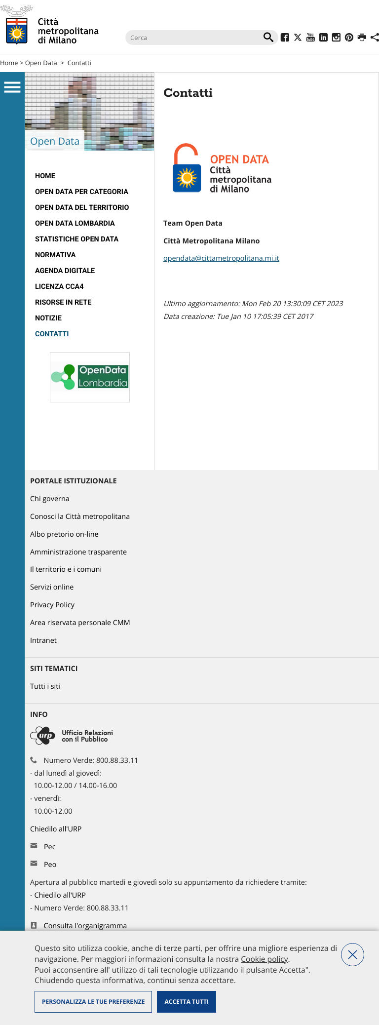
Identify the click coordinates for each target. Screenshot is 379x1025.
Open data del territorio (82, 207)
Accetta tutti (186, 1001)
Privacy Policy (52, 605)
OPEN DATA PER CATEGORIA (81, 192)
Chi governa (50, 499)
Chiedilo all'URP (56, 829)
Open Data (41, 62)
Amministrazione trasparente (78, 552)
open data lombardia (75, 223)
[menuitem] (89, 176)
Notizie (48, 318)
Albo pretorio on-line (64, 534)
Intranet (43, 640)
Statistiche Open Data (76, 239)
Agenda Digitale (65, 271)
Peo (50, 864)
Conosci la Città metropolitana (80, 516)
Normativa (55, 255)
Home (9, 62)
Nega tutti (352, 954)
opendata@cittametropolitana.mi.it (221, 258)
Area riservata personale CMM (80, 623)
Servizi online (52, 587)
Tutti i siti (45, 686)
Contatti (79, 62)
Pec (50, 847)
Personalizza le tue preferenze (93, 1001)
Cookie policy (264, 958)
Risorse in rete (63, 302)
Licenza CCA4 (59, 286)
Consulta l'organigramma (85, 926)
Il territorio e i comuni (66, 569)
